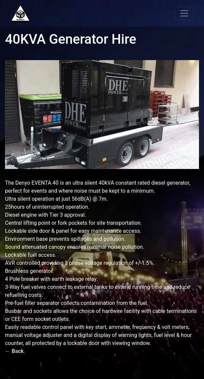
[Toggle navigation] (184, 13)
